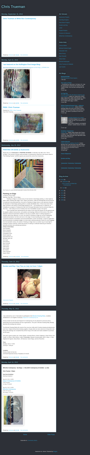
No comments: (24, 55)
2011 (62, 193)
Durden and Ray (63, 25)
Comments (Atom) (32, 440)
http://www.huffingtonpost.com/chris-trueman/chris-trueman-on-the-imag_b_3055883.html (26, 67)
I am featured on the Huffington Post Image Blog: (22, 64)
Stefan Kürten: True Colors (68, 107)
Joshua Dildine (63, 45)
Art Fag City (64, 93)
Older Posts (51, 434)
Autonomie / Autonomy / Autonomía (71, 163)
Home (25, 434)
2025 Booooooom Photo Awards (69, 78)
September (65, 181)
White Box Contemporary (9, 389)
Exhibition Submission (67, 131)
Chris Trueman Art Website (66, 64)
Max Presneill (62, 56)
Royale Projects (63, 30)
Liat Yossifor (62, 67)
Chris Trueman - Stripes (9, 371)
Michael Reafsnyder (64, 61)
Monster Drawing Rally (38, 316)
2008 (62, 200)
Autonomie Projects (8, 300)
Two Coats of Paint (66, 83)
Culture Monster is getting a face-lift (70, 143)
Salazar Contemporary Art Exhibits (12, 381)
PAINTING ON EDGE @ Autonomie (16, 150)
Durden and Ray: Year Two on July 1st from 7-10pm (22, 266)
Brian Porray (62, 53)
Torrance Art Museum (64, 33)
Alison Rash (62, 59)
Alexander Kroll (63, 50)
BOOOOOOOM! (65, 76)
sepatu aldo (64, 132)
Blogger (55, 451)
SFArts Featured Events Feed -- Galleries (72, 105)
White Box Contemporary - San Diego (12, 367)
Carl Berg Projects (64, 19)
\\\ (61, 116)
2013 (62, 179)
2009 (62, 197)
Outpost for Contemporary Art (30, 317)
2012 (62, 190)
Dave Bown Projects (64, 22)
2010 (62, 195)
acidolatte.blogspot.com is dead (76, 117)
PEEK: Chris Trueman (11, 107)
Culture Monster (65, 141)
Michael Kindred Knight (65, 48)
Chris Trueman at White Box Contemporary (19, 19)
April (63, 187)
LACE (60, 28)
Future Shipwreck (66, 153)
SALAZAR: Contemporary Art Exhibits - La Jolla (36, 367)
